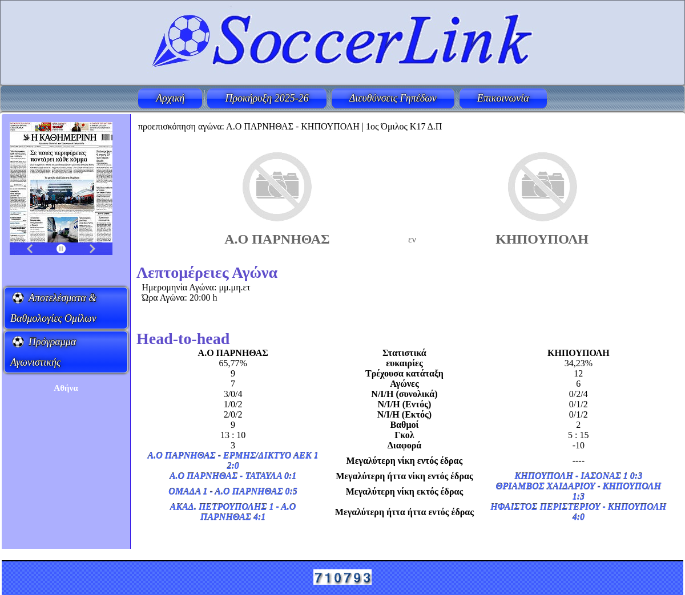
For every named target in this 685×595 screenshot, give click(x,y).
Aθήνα (66, 387)
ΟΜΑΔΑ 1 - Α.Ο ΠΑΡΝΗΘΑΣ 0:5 (232, 491)
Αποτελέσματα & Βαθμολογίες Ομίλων (53, 308)
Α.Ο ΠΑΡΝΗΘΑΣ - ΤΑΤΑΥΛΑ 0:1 (233, 476)
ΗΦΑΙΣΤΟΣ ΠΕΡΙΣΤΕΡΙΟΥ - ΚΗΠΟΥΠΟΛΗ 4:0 (578, 512)
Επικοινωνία (503, 98)
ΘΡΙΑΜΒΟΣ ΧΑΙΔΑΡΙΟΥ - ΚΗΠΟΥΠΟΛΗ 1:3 (578, 491)
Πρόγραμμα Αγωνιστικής (43, 352)
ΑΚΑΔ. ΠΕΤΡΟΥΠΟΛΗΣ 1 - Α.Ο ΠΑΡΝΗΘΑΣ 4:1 (233, 512)
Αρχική (170, 98)
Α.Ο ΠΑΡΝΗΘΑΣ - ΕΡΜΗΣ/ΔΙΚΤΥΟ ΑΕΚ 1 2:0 (233, 461)
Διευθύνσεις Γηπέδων (393, 98)
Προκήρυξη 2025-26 (266, 98)
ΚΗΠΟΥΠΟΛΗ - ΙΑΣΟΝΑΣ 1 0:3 (578, 476)
